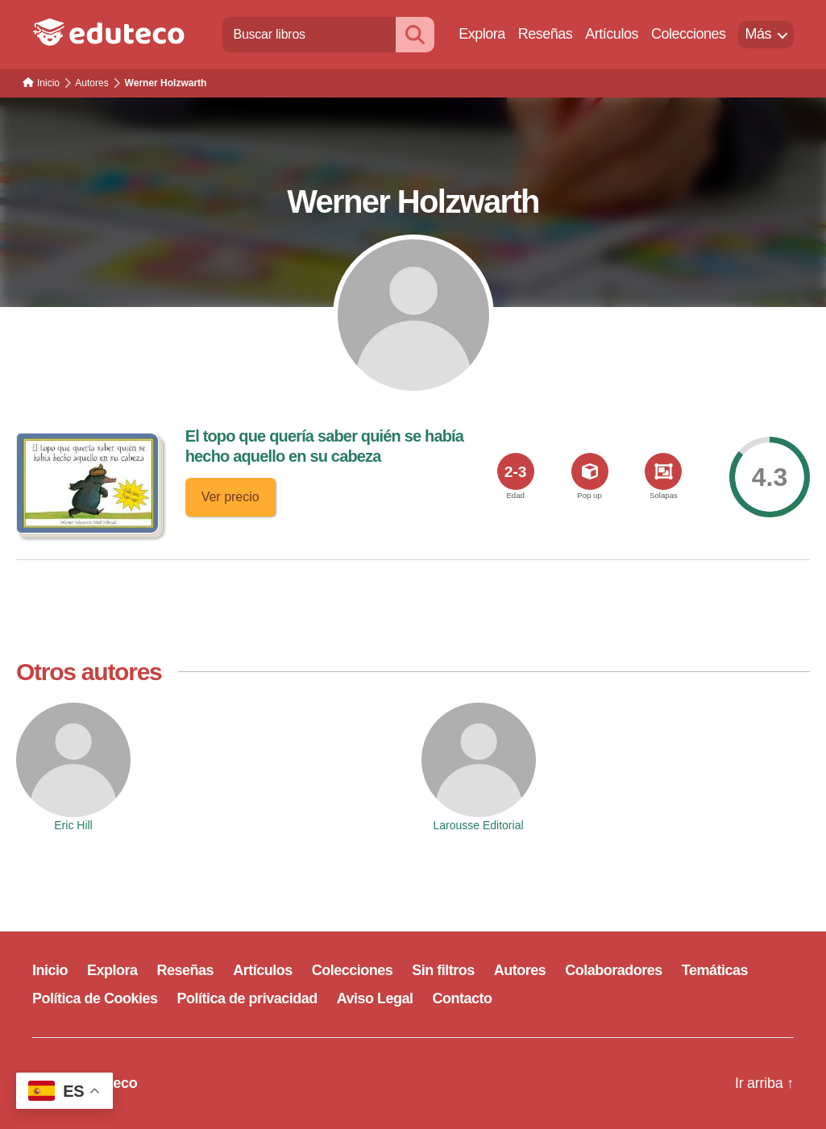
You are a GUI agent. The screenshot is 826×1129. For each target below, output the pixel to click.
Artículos (611, 34)
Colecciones (688, 34)
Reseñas (545, 34)
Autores (520, 970)
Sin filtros (443, 970)
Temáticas (715, 970)
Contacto (462, 998)
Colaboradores (613, 970)
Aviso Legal (375, 998)
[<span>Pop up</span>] (589, 471)
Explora (482, 34)
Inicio (50, 970)
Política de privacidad (247, 998)
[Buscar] (415, 34)
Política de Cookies (95, 998)
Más (758, 34)
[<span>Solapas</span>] (663, 471)
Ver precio (230, 497)
